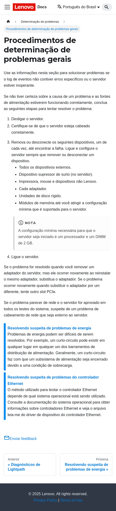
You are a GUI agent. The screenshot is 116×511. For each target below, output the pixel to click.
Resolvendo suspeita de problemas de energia (49, 328)
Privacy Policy (45, 500)
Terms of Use (71, 500)
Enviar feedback (20, 439)
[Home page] (8, 21)
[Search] (107, 7)
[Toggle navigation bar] (7, 7)
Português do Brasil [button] (76, 7)
